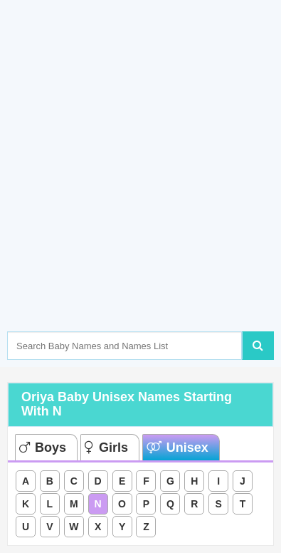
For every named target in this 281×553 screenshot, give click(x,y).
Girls (106, 447)
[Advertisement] (140, 187)
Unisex (177, 447)
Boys (42, 447)
